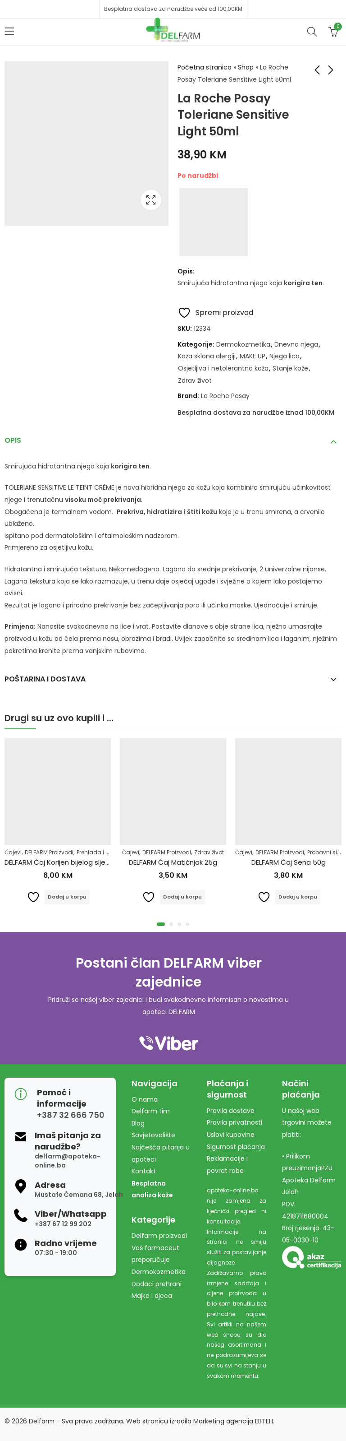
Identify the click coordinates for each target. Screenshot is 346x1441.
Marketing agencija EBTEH (233, 1421)
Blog (138, 1123)
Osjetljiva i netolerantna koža (223, 368)
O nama (145, 1099)
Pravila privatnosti (234, 1122)
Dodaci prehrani (157, 1283)
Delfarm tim (151, 1111)
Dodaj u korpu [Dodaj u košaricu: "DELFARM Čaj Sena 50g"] (298, 897)
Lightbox (151, 200)
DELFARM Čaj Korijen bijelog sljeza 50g (66, 861)
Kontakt (144, 1171)
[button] (161, 924)
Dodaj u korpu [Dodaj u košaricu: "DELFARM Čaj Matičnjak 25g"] (183, 897)
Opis (13, 440)
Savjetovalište (153, 1135)
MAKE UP (252, 356)
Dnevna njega (296, 344)
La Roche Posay (225, 395)
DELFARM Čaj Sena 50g (288, 861)
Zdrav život (195, 380)
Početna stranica (205, 67)
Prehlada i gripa (98, 852)
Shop (246, 67)
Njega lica (284, 356)
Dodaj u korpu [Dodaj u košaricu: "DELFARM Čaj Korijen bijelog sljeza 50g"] (67, 897)
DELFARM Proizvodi (49, 852)
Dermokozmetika (243, 344)
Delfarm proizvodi (159, 1235)
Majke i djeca (152, 1295)
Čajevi (13, 852)
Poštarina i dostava (45, 679)
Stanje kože (290, 368)
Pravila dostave (231, 1110)
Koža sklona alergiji (207, 356)
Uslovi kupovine (231, 1134)
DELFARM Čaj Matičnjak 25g (173, 861)
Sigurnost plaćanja (236, 1146)
